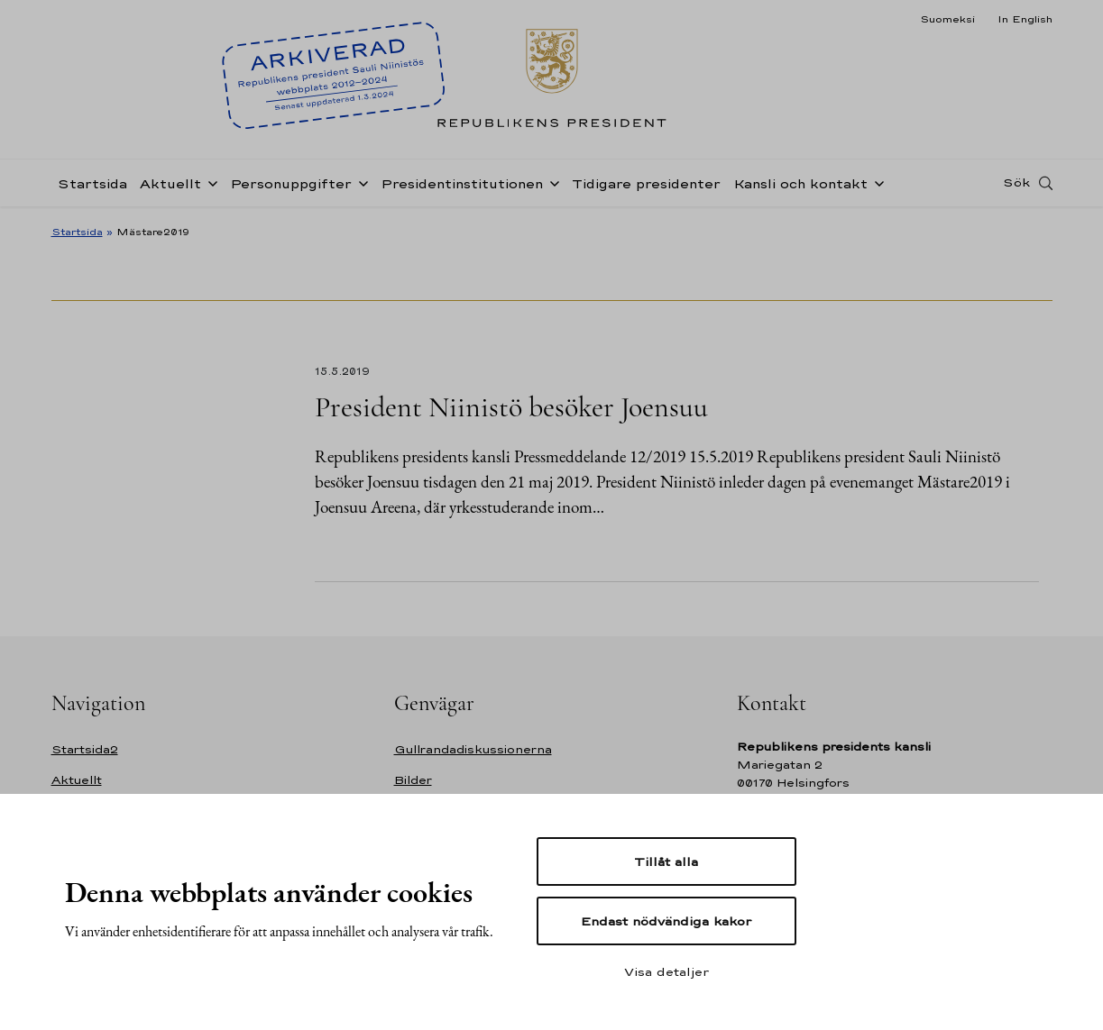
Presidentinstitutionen (462, 183)
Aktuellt (170, 183)
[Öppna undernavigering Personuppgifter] (360, 182)
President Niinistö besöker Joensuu (511, 406)
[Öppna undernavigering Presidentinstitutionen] (551, 182)
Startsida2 (84, 749)
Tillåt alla (666, 861)
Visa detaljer (666, 971)
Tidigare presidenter (646, 183)
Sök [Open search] (1016, 183)
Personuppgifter (291, 183)
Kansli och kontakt (800, 183)
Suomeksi (947, 19)
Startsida (92, 183)
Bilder (413, 780)
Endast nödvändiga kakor (666, 921)
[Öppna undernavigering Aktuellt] (209, 182)
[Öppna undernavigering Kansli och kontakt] (876, 182)
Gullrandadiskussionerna (473, 749)
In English (1024, 19)
